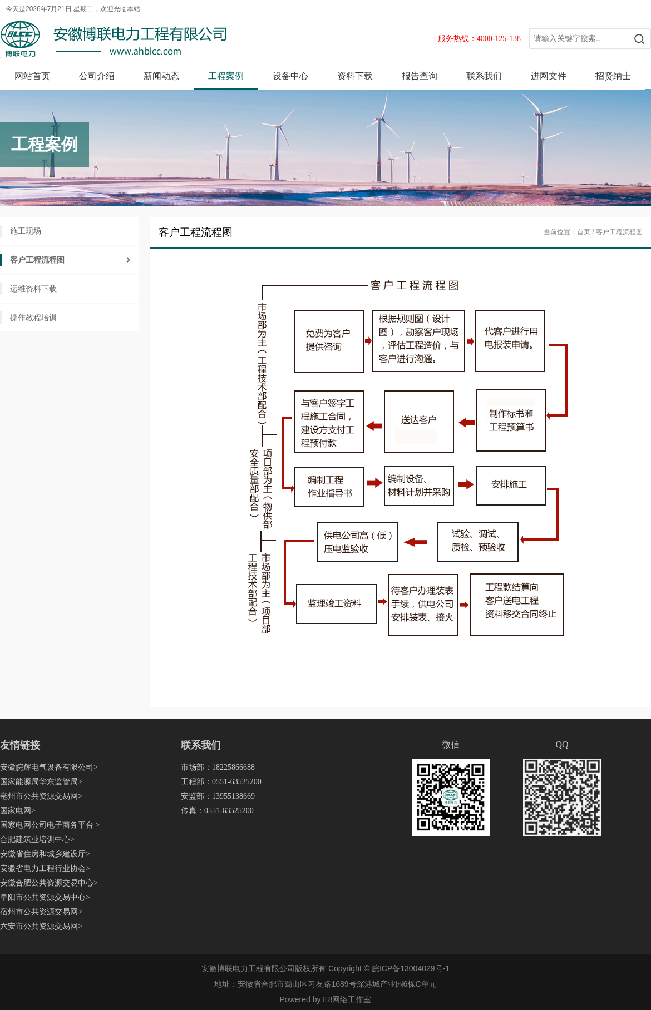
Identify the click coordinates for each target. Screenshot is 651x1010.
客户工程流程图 (37, 259)
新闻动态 (161, 76)
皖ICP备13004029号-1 (411, 968)
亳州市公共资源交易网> (41, 796)
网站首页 (32, 76)
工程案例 (226, 76)
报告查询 (419, 76)
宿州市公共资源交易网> (41, 912)
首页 (583, 232)
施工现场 (25, 230)
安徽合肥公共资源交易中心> (49, 883)
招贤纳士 (613, 76)
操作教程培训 (33, 317)
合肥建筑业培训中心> (37, 839)
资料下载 (355, 76)
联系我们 (484, 76)
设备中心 (290, 76)
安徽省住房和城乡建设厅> (45, 854)
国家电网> (18, 810)
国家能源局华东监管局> (41, 782)
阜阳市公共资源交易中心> (45, 897)
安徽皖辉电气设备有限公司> (49, 767)
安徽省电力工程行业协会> (45, 868)
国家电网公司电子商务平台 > (50, 825)
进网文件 (548, 76)
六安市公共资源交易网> (41, 926)
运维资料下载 (33, 288)
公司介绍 (97, 76)
